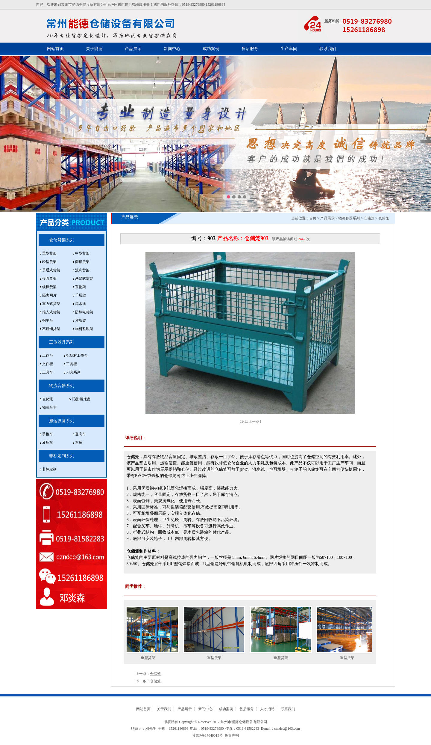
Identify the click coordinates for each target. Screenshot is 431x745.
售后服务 (250, 48)
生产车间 (288, 48)
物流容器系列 (61, 385)
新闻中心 (172, 48)
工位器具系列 (61, 342)
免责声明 (231, 735)
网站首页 (55, 48)
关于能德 (94, 48)
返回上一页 (250, 421)
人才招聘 (267, 709)
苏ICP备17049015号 (207, 735)
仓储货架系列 (61, 240)
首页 (312, 218)
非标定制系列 (61, 456)
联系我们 (327, 48)
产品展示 (133, 48)
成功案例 (211, 48)
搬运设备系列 (61, 421)
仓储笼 (369, 218)
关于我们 (164, 709)
